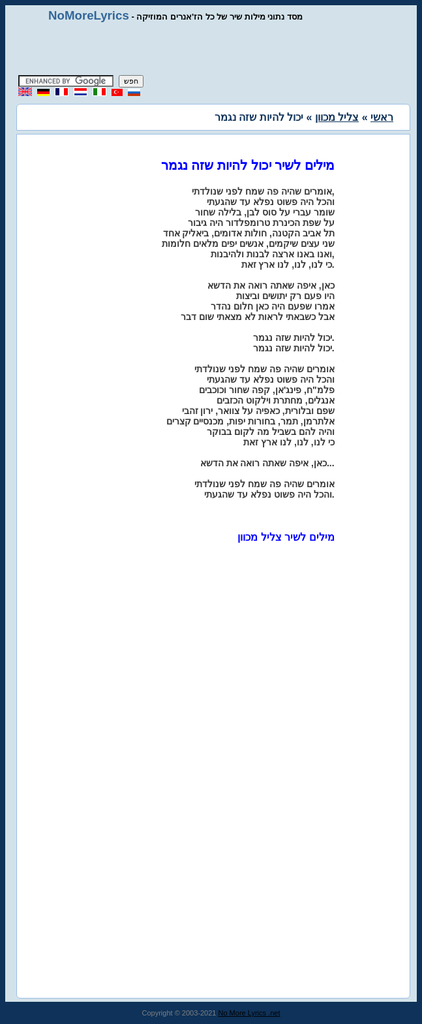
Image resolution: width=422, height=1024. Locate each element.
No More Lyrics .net (249, 1013)
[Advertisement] (211, 49)
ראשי (381, 117)
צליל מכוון (337, 117)
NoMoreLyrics (88, 15)
